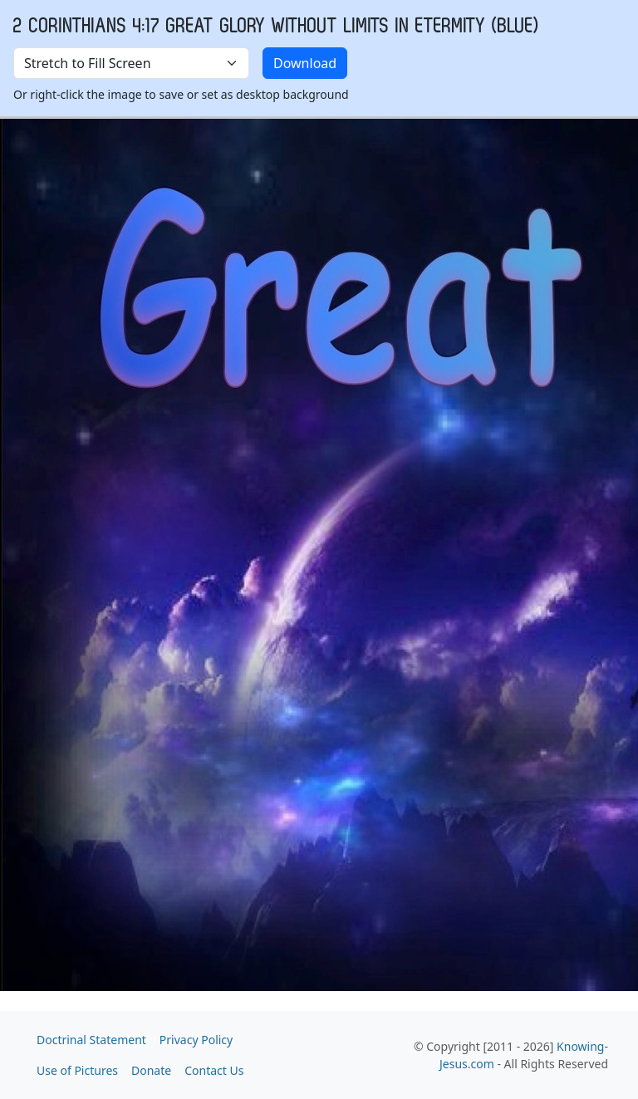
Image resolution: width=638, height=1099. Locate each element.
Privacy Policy (196, 1039)
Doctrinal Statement (91, 1039)
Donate (151, 1070)
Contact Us (213, 1070)
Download (304, 63)
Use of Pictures (77, 1070)
